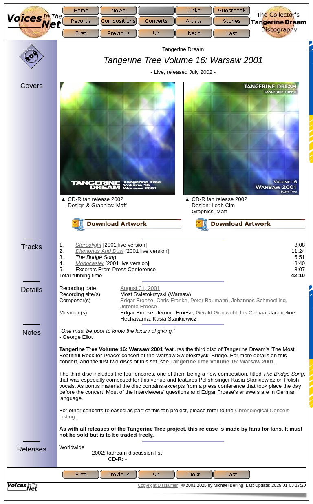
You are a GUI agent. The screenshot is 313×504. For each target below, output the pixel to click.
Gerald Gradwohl (216, 312)
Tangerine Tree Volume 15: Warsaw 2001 (222, 361)
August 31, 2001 (140, 288)
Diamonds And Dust (99, 251)
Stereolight (88, 245)
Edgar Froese (136, 300)
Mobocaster (89, 263)
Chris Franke (171, 300)
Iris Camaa (253, 312)
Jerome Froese (138, 306)
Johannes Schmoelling (258, 300)
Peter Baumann (209, 300)
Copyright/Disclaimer (158, 485)
